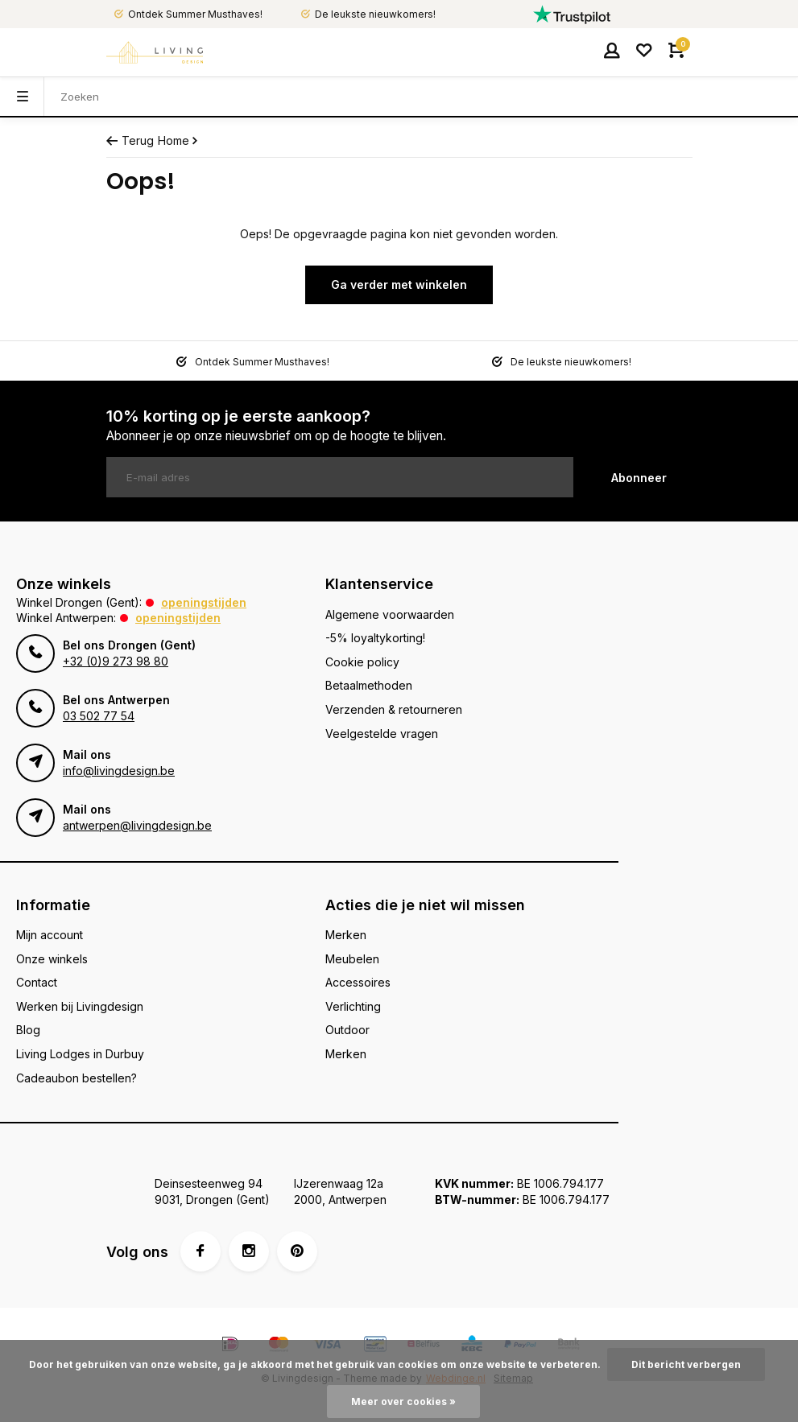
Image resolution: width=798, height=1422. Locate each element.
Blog (28, 1030)
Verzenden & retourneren (393, 709)
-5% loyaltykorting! (375, 638)
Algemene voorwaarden (389, 614)
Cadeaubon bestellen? (76, 1078)
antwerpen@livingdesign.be (137, 825)
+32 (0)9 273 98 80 (115, 661)
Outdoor (347, 1030)
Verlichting (353, 1006)
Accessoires (358, 982)
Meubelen (352, 959)
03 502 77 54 (98, 716)
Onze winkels (52, 959)
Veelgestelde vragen (381, 733)
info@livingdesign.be (119, 770)
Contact (36, 982)
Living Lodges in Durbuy (80, 1054)
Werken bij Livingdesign (79, 1006)
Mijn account (49, 935)
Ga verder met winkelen (399, 284)
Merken (345, 935)
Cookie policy (362, 662)
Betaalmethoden (368, 685)
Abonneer (639, 477)
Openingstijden (203, 602)
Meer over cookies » (403, 1401)
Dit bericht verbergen (686, 1364)
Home (179, 140)
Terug (130, 140)
